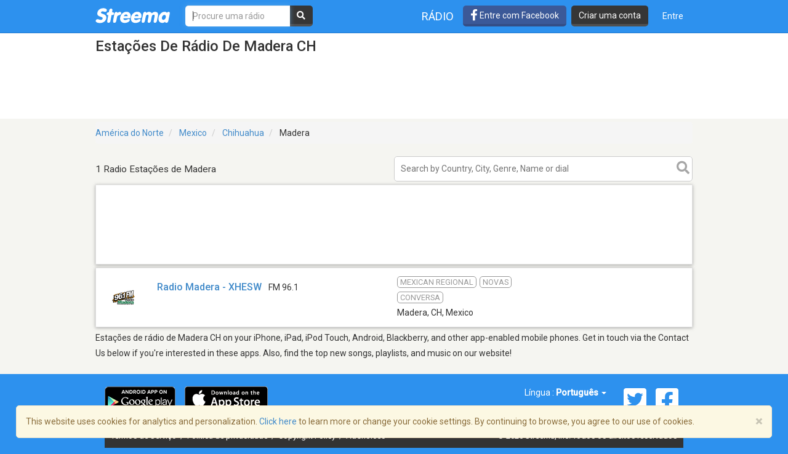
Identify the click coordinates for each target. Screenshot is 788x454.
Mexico (193, 133)
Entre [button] (672, 16)
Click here (278, 421)
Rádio (438, 16)
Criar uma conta (610, 15)
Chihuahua (243, 133)
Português (581, 392)
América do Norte (129, 133)
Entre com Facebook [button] (514, 15)
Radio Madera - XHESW (209, 287)
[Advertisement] (394, 263)
